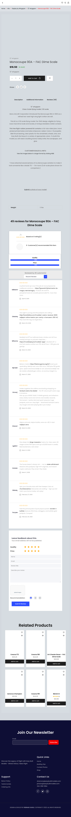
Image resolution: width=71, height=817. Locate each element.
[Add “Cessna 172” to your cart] (14, 661)
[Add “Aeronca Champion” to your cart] (14, 701)
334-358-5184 (42, 786)
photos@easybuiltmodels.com (48, 784)
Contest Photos (42, 767)
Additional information (34, 100)
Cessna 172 (15, 654)
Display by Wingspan (18, 8)
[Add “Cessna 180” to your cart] (35, 661)
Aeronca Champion (14, 694)
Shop (38, 770)
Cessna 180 (35, 654)
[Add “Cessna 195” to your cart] (35, 701)
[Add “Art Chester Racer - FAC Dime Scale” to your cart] (56, 664)
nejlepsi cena (24, 425)
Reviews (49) (52, 100)
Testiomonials (6, 784)
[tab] (18, 100)
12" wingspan (32, 8)
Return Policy (5, 781)
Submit (26, 190)
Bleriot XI (56, 694)
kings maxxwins (35, 442)
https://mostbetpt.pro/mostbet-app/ (32, 342)
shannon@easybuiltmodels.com (49, 781)
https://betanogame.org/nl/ (40, 364)
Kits (8, 8)
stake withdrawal (53, 464)
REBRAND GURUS (29, 807)
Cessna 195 (35, 694)
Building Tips (41, 764)
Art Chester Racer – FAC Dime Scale (56, 655)
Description (18, 100)
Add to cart (34, 78)
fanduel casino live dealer (28, 391)
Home (3, 8)
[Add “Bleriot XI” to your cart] (56, 703)
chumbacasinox (25, 489)
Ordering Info (5, 787)
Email (14, 739)
